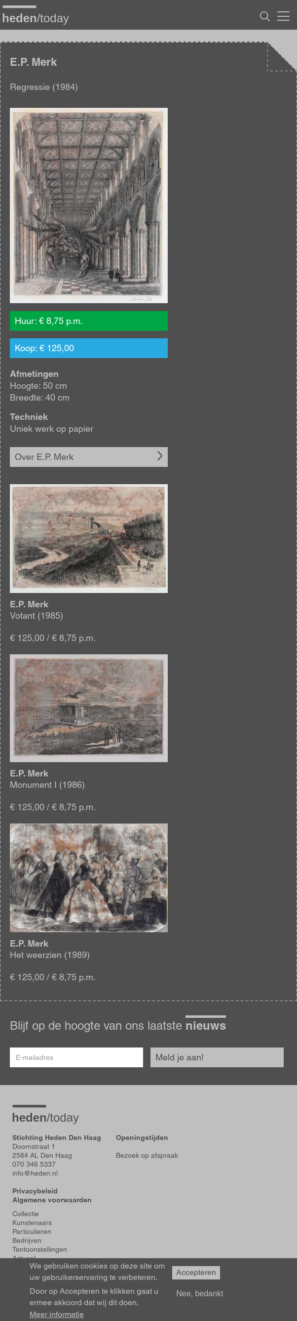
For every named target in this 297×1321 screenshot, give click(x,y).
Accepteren (196, 1277)
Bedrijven (26, 1240)
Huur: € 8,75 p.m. (49, 321)
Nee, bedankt (199, 1298)
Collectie (25, 1214)
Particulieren (31, 1231)
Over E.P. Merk (44, 457)
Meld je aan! (179, 1057)
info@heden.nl (35, 1173)
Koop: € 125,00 (44, 348)
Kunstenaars (32, 1223)
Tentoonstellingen (39, 1249)
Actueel (24, 1258)
